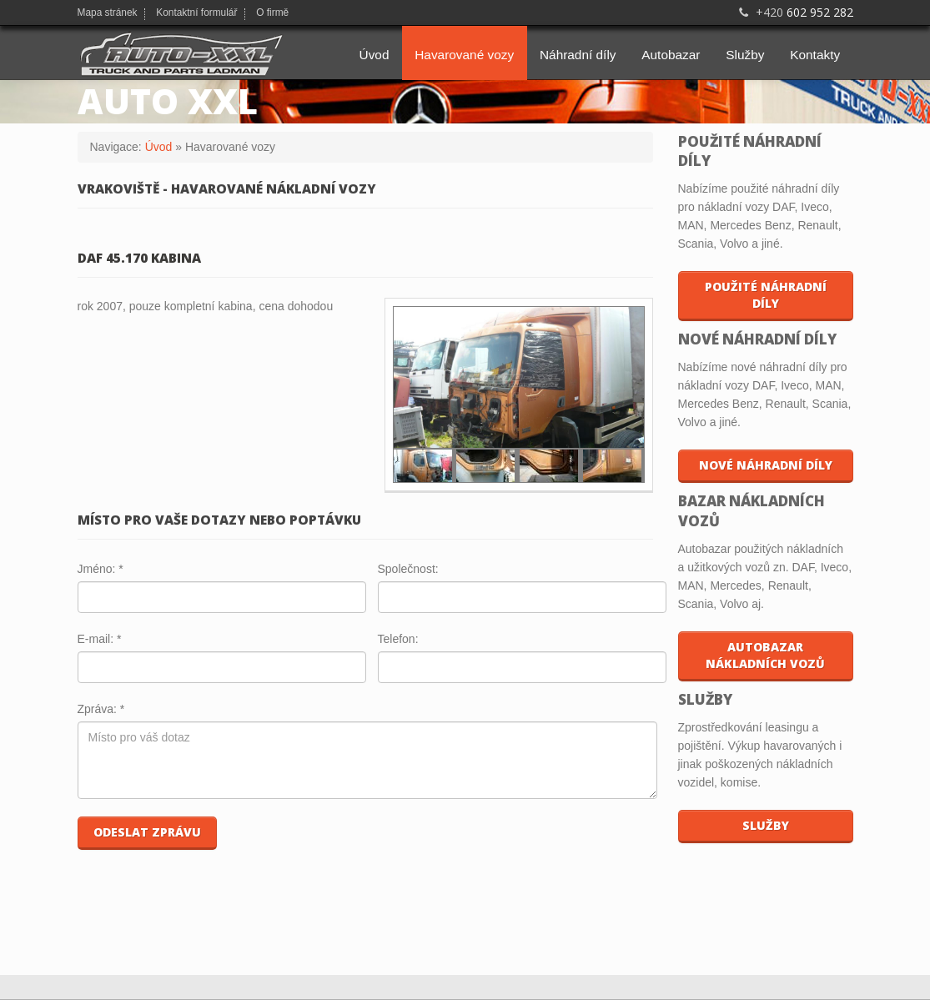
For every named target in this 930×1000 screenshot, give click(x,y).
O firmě (272, 13)
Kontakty (815, 55)
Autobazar (670, 55)
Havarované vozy (464, 55)
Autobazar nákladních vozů (765, 655)
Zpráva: (101, 709)
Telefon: (398, 639)
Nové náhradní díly (765, 465)
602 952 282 (794, 12)
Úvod (374, 55)
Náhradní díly (578, 55)
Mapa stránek (108, 13)
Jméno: (100, 568)
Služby (745, 55)
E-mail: (100, 639)
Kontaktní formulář (196, 13)
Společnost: (408, 568)
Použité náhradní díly (766, 295)
